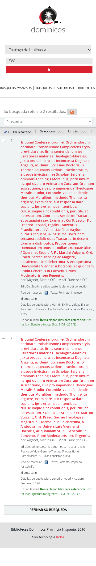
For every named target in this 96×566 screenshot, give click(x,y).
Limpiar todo (77, 131)
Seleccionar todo (51, 131)
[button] (45, 22)
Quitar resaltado (17, 132)
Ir (49, 69)
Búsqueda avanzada (16, 88)
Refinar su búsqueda (48, 509)
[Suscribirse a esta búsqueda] (72, 112)
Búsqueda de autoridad (55, 88)
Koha (60, 537)
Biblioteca (86, 88)
